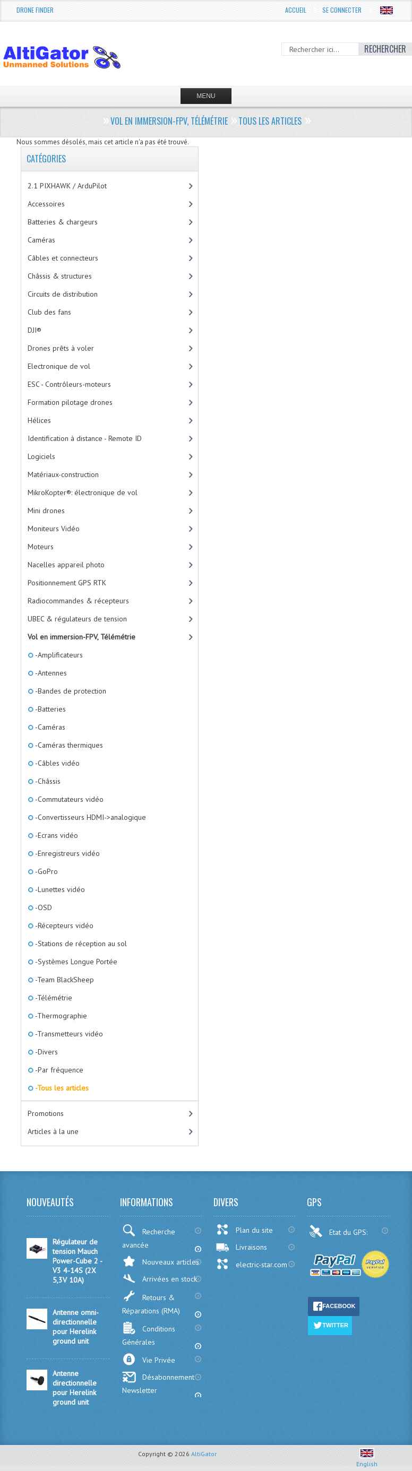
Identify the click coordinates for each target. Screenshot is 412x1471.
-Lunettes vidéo (59, 889)
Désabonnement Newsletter (158, 1383)
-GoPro (45, 871)
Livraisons (241, 1247)
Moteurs (41, 546)
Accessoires (46, 204)
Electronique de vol (59, 366)
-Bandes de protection (69, 691)
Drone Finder (35, 9)
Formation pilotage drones (70, 402)
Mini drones (46, 510)
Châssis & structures (60, 276)
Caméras (41, 240)
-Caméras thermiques (68, 745)
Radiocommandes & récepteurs (78, 600)
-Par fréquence (58, 1070)
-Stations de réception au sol (80, 943)
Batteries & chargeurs (63, 222)
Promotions (46, 1113)
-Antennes (50, 673)
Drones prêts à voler (61, 348)
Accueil (295, 9)
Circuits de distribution (63, 294)
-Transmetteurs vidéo (68, 1034)
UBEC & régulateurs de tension (77, 619)
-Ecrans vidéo (55, 835)
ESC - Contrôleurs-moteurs (69, 384)
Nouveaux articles (160, 1261)
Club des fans (49, 312)
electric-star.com (251, 1264)
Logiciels (41, 456)
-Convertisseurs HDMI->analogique (89, 817)
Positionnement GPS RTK (67, 582)
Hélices (39, 420)
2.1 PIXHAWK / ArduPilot (67, 186)
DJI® (34, 330)
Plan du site (244, 1229)
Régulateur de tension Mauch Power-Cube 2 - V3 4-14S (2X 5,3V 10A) (77, 1261)
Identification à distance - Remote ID (85, 438)
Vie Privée (148, 1359)
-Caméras (49, 727)
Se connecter (342, 9)
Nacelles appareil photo (66, 564)
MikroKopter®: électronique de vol (83, 492)
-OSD (42, 907)
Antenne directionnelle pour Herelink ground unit (75, 1388)
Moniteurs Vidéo (54, 528)
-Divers (45, 1052)
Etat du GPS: (339, 1231)
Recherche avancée (148, 1237)
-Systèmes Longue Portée (75, 961)
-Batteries (49, 709)
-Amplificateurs (58, 655)
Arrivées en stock (159, 1279)
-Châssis (47, 781)
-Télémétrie (52, 997)
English (366, 1460)
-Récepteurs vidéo (63, 925)
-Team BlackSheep (63, 979)
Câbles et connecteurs (63, 258)
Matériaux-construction (63, 474)
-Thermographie (60, 1015)
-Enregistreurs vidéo (66, 853)
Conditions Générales (148, 1334)
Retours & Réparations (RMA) (151, 1303)
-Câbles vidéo (56, 763)
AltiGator (204, 1454)
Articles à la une (53, 1131)
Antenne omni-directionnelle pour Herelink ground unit (76, 1327)
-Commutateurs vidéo (68, 799)
